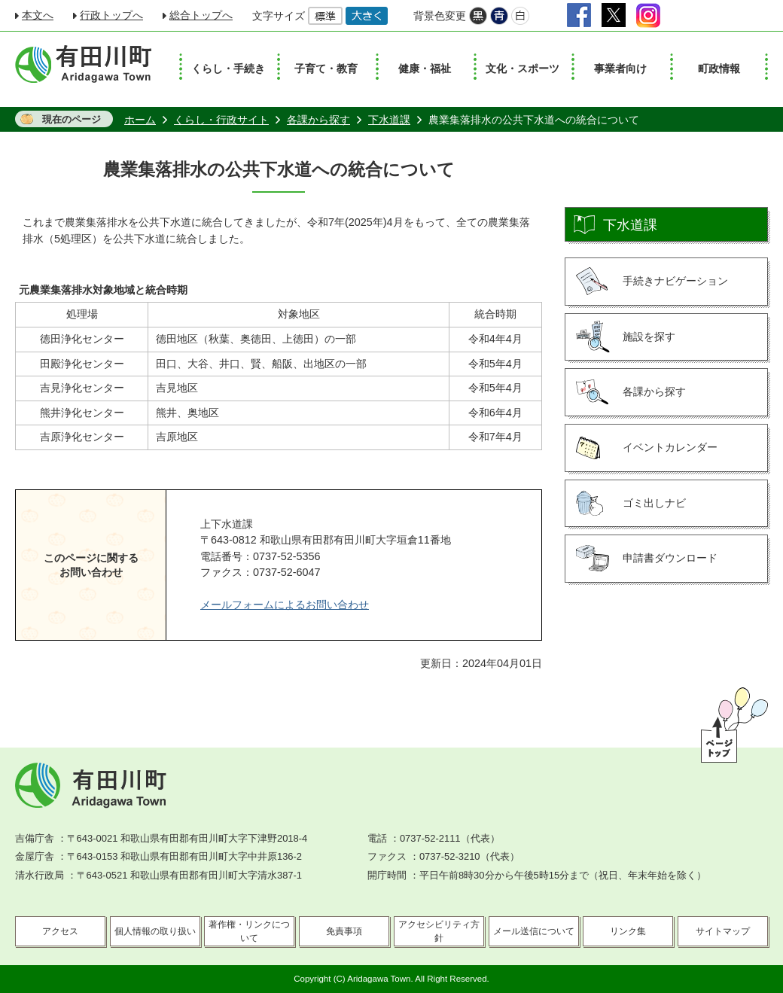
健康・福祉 (424, 68)
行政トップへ (111, 15)
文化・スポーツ (522, 68)
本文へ (37, 15)
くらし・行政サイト (221, 120)
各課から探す (318, 120)
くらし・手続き (228, 68)
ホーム (140, 120)
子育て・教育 (326, 68)
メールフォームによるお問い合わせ (284, 605)
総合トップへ (201, 15)
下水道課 (389, 120)
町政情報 (719, 68)
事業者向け (620, 68)
